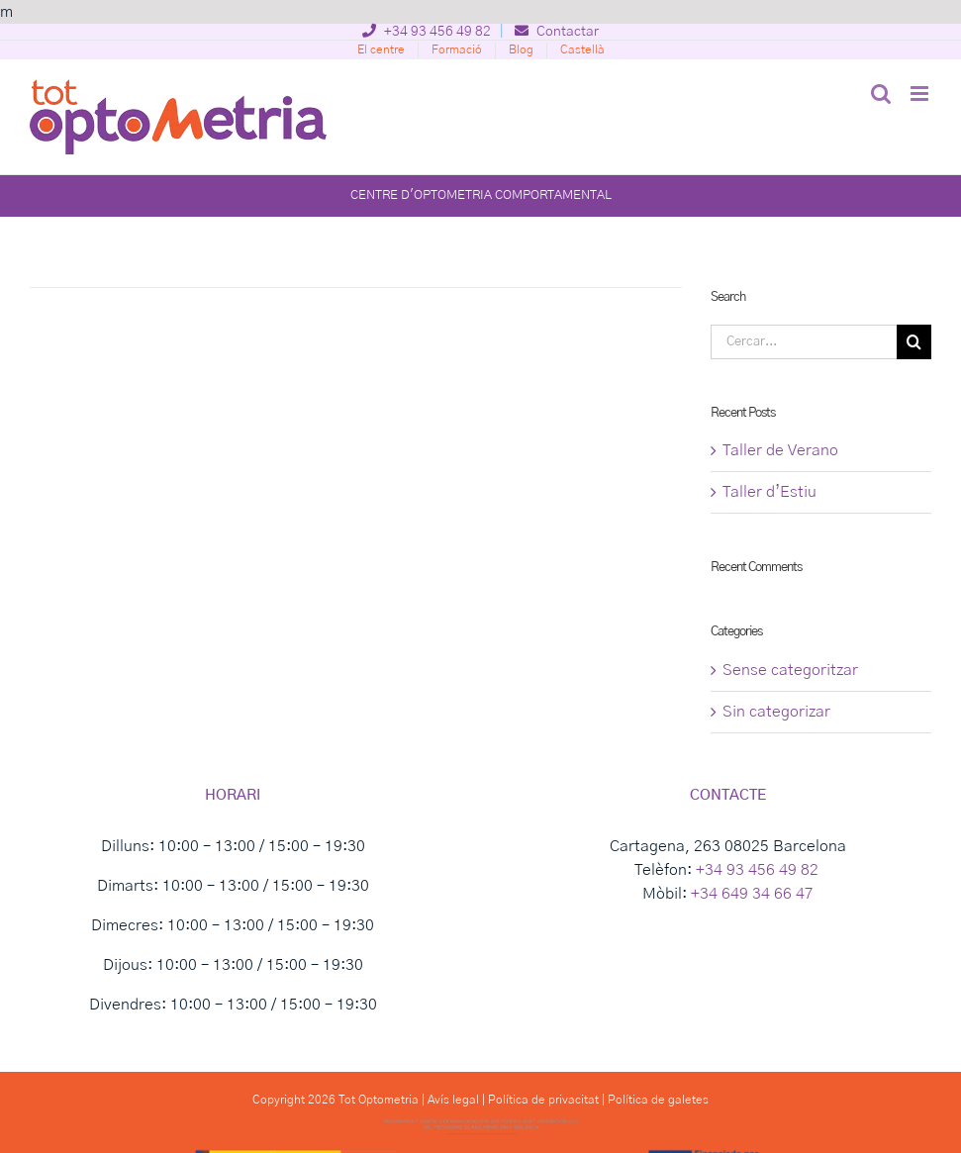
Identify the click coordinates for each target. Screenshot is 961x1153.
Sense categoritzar (790, 670)
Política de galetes (658, 1099)
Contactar (557, 32)
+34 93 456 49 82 (426, 32)
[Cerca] (914, 342)
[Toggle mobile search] (881, 93)
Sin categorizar (776, 712)
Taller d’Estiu (769, 492)
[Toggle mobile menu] (921, 93)
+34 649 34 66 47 (752, 894)
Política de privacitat (543, 1099)
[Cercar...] (804, 342)
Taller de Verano (780, 450)
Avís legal (453, 1099)
